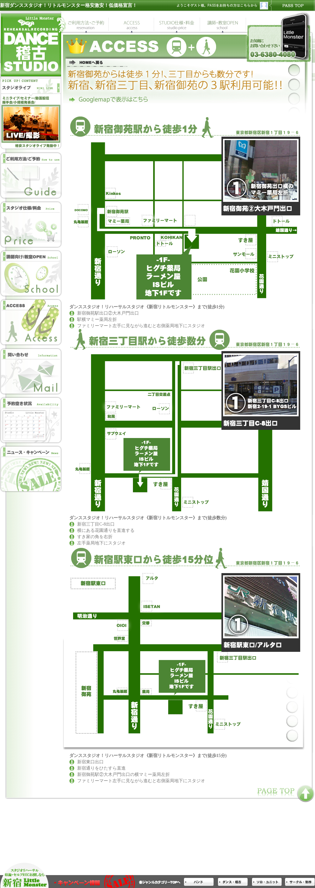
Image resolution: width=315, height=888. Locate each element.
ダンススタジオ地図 (31, 322)
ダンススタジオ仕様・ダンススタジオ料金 (31, 224)
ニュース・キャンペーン (31, 468)
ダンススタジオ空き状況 (31, 419)
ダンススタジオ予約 (31, 175)
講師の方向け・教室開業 (31, 273)
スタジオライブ (31, 90)
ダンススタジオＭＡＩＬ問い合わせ (31, 370)
